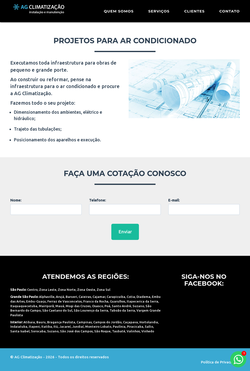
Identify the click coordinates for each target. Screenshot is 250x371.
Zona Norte (67, 289)
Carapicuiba (116, 296)
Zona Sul (103, 289)
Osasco (97, 306)
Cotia (131, 296)
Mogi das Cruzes (78, 306)
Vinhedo (147, 331)
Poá (107, 306)
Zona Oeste (86, 289)
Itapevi (34, 326)
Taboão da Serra (122, 310)
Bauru (41, 322)
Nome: (15, 200)
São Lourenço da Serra (91, 310)
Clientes (194, 13)
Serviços (158, 13)
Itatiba (46, 326)
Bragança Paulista (61, 322)
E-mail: (174, 200)
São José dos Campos (76, 331)
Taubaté (118, 331)
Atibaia (29, 322)
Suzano (138, 306)
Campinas (84, 322)
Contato (229, 13)
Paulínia (119, 326)
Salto (149, 326)
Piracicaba (135, 326)
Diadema (143, 296)
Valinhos (133, 331)
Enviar (125, 231)
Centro (32, 289)
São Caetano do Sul (57, 310)
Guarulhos (117, 301)
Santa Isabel (20, 331)
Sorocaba (38, 331)
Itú (55, 326)
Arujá (60, 296)
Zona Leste (47, 289)
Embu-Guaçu (36, 301)
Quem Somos (119, 13)
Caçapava (130, 322)
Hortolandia (148, 322)
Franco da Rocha (95, 301)
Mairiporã (46, 306)
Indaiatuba (18, 326)
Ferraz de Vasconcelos (64, 301)
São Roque (102, 331)
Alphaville (46, 296)
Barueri (71, 296)
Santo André (121, 306)
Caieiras (85, 296)
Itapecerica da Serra (142, 301)
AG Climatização (41, 13)
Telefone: (97, 200)
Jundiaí (78, 326)
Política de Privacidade (220, 362)
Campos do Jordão (107, 322)
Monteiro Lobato (98, 326)
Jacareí (65, 326)
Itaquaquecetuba (23, 306)
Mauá (59, 306)
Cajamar (99, 296)
